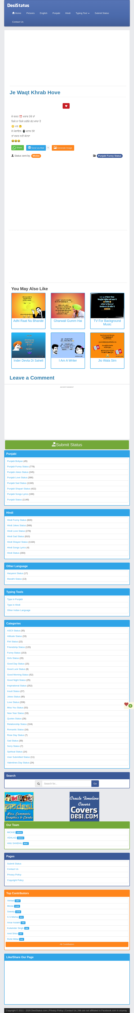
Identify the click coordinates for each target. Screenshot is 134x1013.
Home (16, 13)
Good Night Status (16, 680)
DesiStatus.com (39, 1010)
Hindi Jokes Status (16, 525)
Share (19, 147)
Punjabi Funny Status (109, 155)
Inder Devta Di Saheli (28, 360)
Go (95, 783)
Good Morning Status (18, 674)
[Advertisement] (68, 59)
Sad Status (12, 740)
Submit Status (102, 13)
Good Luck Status (16, 669)
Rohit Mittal (12, 939)
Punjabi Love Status (17, 477)
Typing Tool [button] (83, 13)
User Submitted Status (18, 757)
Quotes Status (14, 718)
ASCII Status (13, 630)
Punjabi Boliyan (15, 461)
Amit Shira (12, 933)
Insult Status (13, 691)
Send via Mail (36, 147)
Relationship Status (17, 724)
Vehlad (10, 900)
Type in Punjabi (15, 599)
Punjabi (56, 13)
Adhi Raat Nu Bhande (28, 321)
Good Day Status (15, 663)
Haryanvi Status (15, 573)
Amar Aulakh (13, 922)
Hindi (67, 13)
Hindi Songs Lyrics (16, 547)
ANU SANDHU (14, 843)
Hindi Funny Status (16, 520)
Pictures (30, 13)
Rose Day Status (15, 735)
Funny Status (14, 652)
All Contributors (67, 944)
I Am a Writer (68, 360)
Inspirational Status (17, 685)
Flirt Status (12, 641)
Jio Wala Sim (107, 360)
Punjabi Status (14, 499)
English (43, 13)
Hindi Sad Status (15, 536)
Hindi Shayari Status (17, 542)
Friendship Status (16, 647)
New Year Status (15, 713)
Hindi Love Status (16, 531)
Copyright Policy (15, 880)
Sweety (11, 911)
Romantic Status (15, 729)
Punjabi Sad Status (17, 483)
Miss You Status (15, 707)
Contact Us (17, 22)
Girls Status (13, 658)
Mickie (36, 155)
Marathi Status (14, 579)
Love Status (13, 702)
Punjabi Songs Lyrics (17, 494)
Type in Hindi (13, 605)
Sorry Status (13, 746)
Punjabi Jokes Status (17, 472)
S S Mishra (12, 917)
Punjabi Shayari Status (18, 488)
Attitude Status (14, 636)
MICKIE (11, 832)
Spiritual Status (14, 751)
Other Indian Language (18, 610)
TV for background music (107, 322)
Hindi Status (13, 553)
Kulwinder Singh (15, 928)
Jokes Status (13, 696)
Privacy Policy (14, 874)
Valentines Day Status (18, 762)
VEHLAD (11, 837)
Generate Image (63, 147)
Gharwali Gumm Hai (68, 321)
